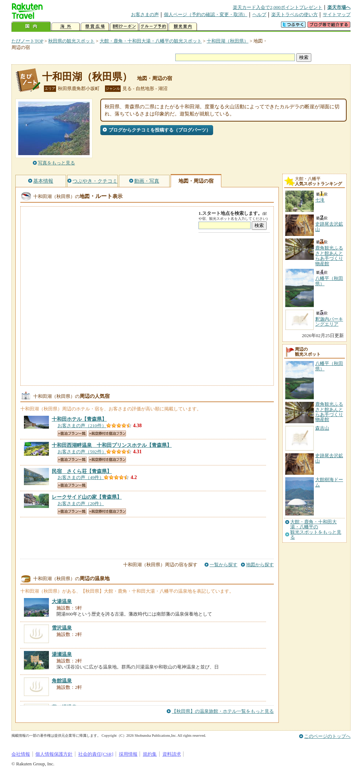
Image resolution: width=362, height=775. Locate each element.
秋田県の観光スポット (71, 41)
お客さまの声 (145, 14)
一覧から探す (223, 564)
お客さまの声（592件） (81, 451)
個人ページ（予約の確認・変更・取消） (205, 14)
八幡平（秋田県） (329, 366)
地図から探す (260, 564)
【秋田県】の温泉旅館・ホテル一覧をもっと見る (223, 711)
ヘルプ (259, 14)
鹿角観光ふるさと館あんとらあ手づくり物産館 (329, 411)
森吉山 (322, 428)
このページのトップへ (327, 736)
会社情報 (20, 754)
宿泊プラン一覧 (72, 433)
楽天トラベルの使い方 (294, 14)
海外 (65, 26)
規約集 (150, 754)
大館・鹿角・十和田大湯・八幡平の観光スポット (151, 41)
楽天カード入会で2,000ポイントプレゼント (277, 7)
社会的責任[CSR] (96, 754)
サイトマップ (337, 14)
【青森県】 (79, 419)
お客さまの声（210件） (81, 425)
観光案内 (183, 26)
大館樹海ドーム (329, 482)
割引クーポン (124, 26)
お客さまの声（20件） (80, 503)
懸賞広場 (95, 26)
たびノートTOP (27, 41)
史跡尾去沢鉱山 (329, 458)
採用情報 (128, 754)
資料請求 (171, 754)
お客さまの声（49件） (80, 477)
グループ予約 (153, 26)
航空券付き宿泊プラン (107, 433)
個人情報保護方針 (53, 754)
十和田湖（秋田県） (227, 41)
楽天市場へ (339, 7)
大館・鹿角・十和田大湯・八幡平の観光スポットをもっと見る (315, 529)
